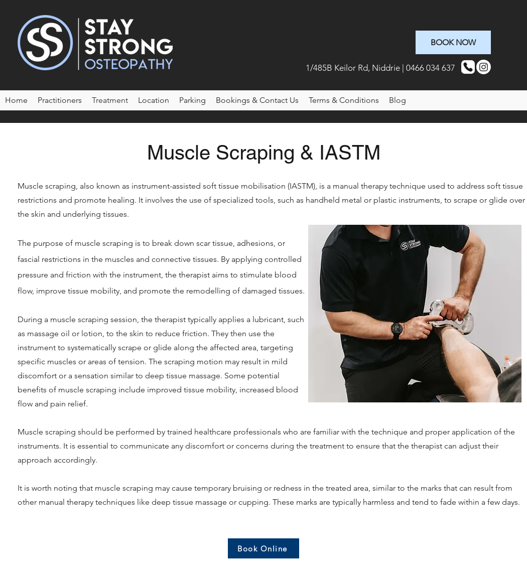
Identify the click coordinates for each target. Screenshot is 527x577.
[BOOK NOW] (453, 42)
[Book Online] (263, 548)
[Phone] (468, 67)
